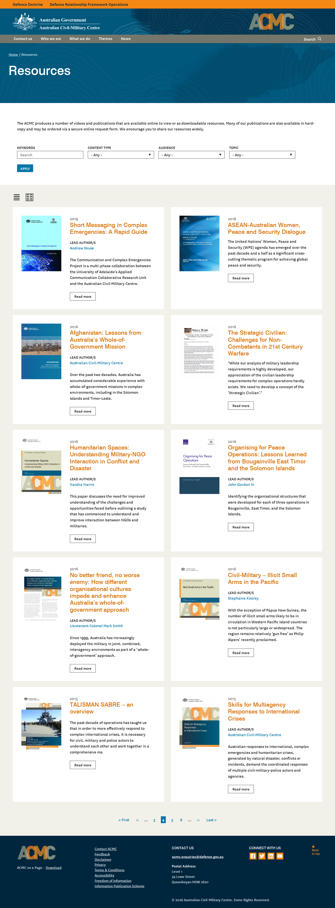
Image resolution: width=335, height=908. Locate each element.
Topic (233, 147)
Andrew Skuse (82, 247)
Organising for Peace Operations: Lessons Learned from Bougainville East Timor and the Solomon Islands (267, 457)
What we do (79, 38)
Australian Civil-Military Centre (96, 362)
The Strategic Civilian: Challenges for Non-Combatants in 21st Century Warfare (265, 343)
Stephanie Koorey (243, 597)
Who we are (51, 38)
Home (13, 54)
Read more (85, 296)
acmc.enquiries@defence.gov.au (197, 855)
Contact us (23, 38)
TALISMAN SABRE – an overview (101, 707)
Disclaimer (103, 858)
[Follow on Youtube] (279, 855)
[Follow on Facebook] (253, 855)
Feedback (102, 852)
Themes (105, 38)
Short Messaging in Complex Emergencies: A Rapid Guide (109, 228)
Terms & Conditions (110, 868)
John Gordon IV (241, 483)
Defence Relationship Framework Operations (89, 4)
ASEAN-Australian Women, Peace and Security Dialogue (267, 228)
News (126, 38)
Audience (167, 147)
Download (54, 866)
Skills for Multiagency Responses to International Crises (264, 710)
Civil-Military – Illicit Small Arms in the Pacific (262, 578)
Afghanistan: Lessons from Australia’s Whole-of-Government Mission (106, 339)
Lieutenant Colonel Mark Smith (96, 624)
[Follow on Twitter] (262, 855)
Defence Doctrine (28, 4)
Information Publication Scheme (119, 884)
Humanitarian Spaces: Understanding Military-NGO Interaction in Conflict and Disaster (108, 457)
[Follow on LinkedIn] (270, 855)
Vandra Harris (82, 483)
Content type (99, 147)
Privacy (100, 863)
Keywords (26, 147)
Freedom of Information (113, 879)
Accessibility (104, 874)
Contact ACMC (106, 847)
